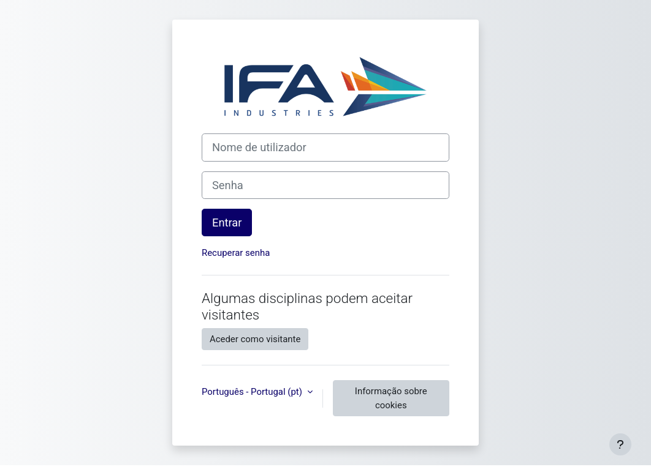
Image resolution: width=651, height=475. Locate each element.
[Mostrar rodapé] (620, 444)
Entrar (227, 222)
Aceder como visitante (255, 339)
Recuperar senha (236, 252)
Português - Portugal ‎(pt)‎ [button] (253, 391)
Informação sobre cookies (391, 398)
